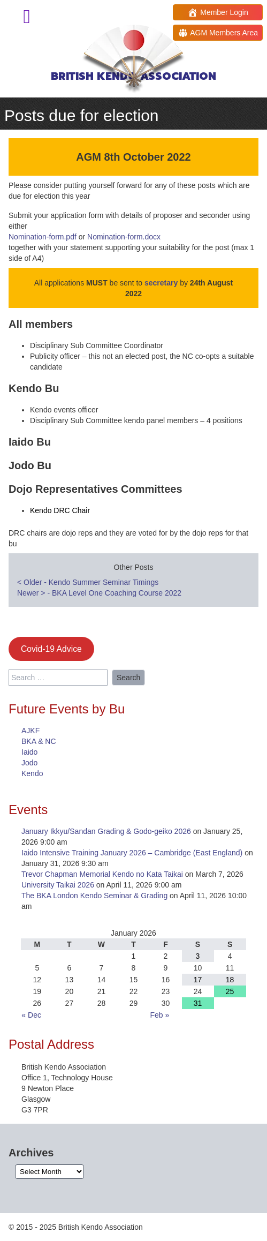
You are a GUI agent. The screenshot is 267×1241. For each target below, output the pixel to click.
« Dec (31, 1015)
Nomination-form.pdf (43, 236)
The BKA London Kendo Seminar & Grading (94, 895)
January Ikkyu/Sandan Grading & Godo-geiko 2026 (106, 831)
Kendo (32, 773)
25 (230, 991)
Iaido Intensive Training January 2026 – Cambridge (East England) (131, 852)
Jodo (29, 762)
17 (198, 979)
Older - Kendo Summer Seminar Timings (87, 582)
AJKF (30, 730)
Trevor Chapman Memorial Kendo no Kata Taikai (102, 874)
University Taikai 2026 (57, 885)
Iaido (29, 752)
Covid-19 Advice (51, 648)
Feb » (159, 1015)
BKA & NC (38, 741)
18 (230, 979)
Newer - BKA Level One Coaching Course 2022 (99, 593)
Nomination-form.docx (124, 236)
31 (198, 1003)
